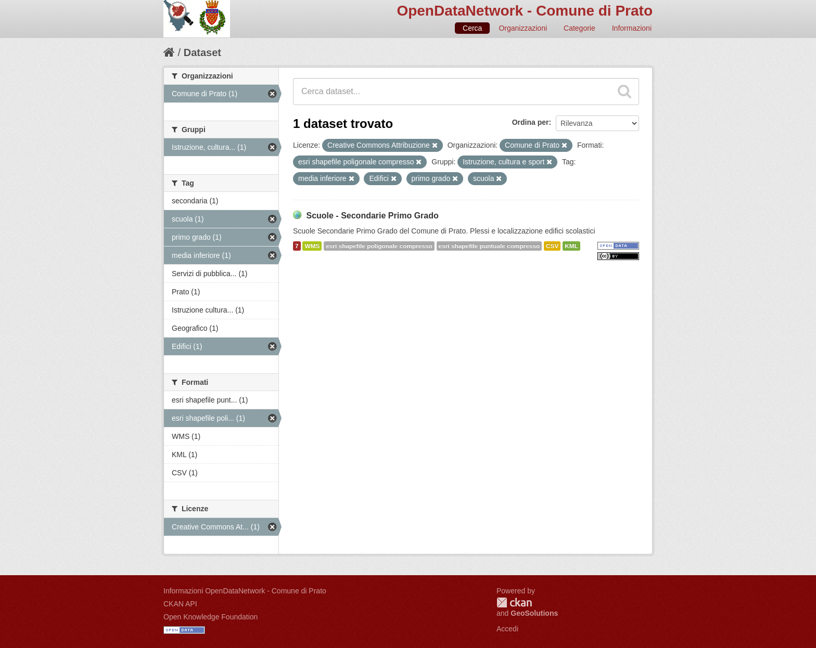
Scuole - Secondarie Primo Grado (372, 215)
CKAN (514, 602)
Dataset (202, 52)
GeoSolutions (534, 613)
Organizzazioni (523, 28)
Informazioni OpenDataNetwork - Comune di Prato (244, 591)
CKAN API (180, 604)
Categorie (579, 28)
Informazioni (632, 28)
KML (571, 246)
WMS (312, 246)
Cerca (472, 28)
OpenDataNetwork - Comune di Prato (525, 11)
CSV (552, 246)
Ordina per (530, 122)
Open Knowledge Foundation (210, 617)
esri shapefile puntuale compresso (489, 246)
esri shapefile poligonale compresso (379, 246)
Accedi (507, 629)
